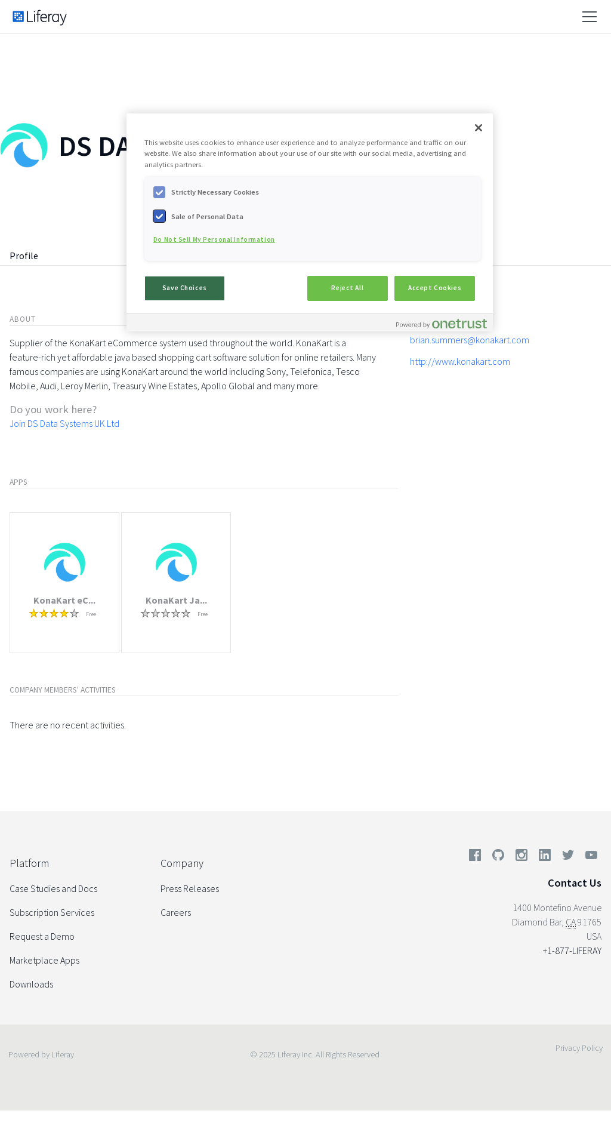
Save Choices (184, 288)
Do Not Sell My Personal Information (214, 239)
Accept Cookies (434, 288)
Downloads (31, 984)
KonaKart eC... (64, 600)
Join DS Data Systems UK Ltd (64, 423)
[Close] (478, 128)
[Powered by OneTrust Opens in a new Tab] (441, 323)
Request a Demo (42, 936)
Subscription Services (52, 912)
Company (182, 863)
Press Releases (190, 888)
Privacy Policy (579, 1047)
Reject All (347, 288)
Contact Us (574, 883)
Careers (176, 912)
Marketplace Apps (44, 960)
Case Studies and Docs (53, 888)
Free (91, 614)
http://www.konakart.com (460, 361)
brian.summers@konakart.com (469, 340)
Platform (29, 863)
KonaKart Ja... (176, 600)
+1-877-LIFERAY (572, 950)
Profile (24, 256)
